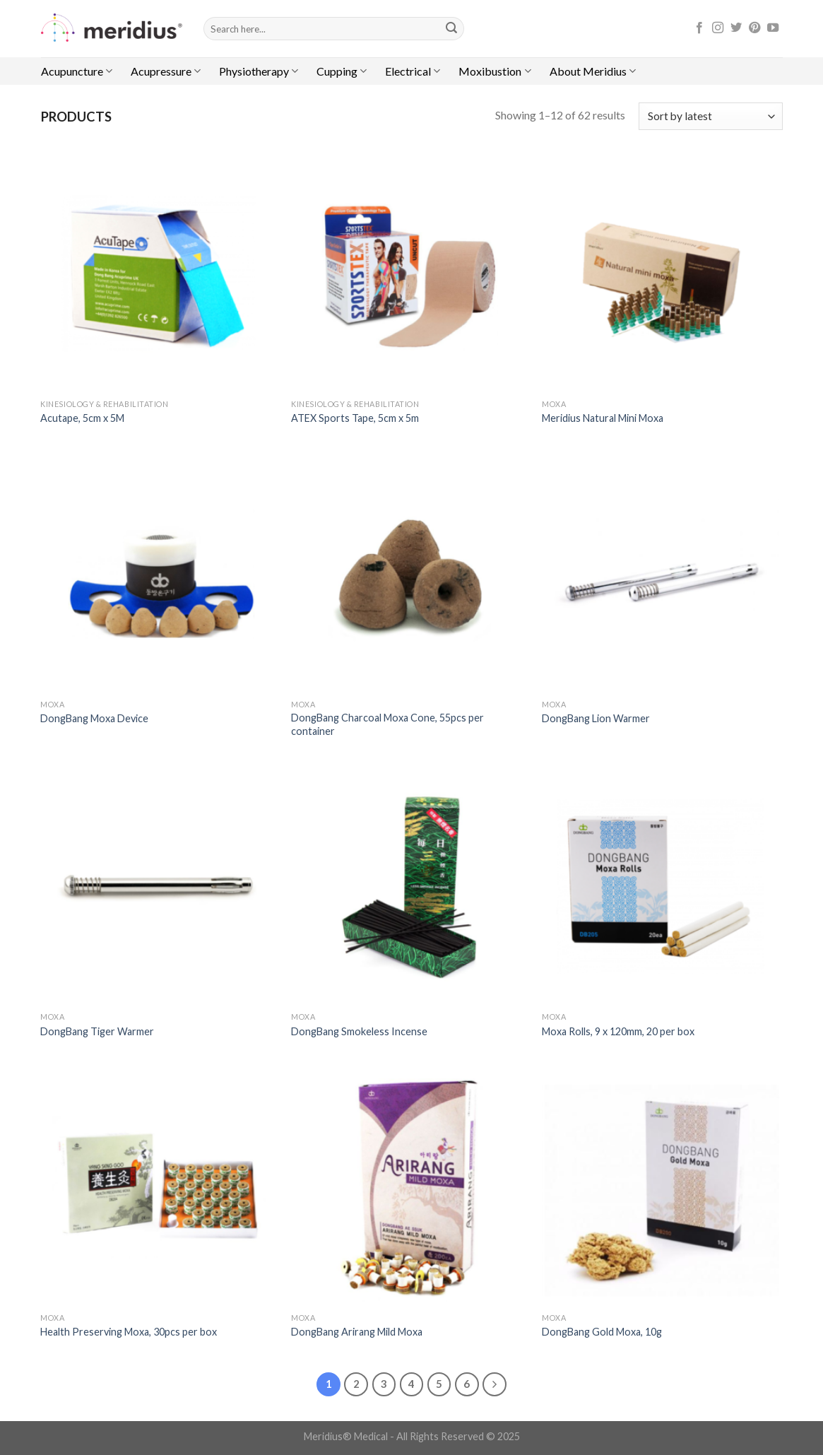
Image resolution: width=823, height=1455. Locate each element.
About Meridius (593, 71)
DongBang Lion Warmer (596, 718)
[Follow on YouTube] (772, 28)
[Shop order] (710, 116)
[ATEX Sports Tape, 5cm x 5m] (409, 273)
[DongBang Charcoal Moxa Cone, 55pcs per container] (409, 573)
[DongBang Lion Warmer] (660, 573)
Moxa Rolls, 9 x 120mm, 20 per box (618, 1031)
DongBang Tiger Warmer (97, 1031)
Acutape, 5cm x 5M (82, 418)
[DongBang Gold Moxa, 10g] (660, 1186)
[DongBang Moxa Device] (158, 573)
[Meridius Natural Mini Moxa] (660, 273)
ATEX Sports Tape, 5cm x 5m (355, 418)
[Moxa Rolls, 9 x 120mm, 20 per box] (660, 886)
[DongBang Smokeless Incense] (409, 886)
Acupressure (166, 71)
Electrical (412, 71)
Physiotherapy (258, 71)
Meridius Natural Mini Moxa (602, 418)
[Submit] (451, 29)
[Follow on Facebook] (699, 28)
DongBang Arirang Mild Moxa (356, 1332)
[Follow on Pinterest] (754, 28)
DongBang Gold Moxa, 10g (602, 1332)
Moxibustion (494, 71)
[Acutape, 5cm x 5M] (158, 273)
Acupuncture (76, 71)
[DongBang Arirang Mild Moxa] (409, 1186)
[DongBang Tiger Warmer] (158, 886)
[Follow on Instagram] (717, 28)
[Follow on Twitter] (736, 28)
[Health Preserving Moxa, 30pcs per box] (158, 1186)
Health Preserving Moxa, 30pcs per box (128, 1332)
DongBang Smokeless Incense (359, 1031)
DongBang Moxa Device (94, 718)
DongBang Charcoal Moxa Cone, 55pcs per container (387, 724)
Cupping (341, 71)
